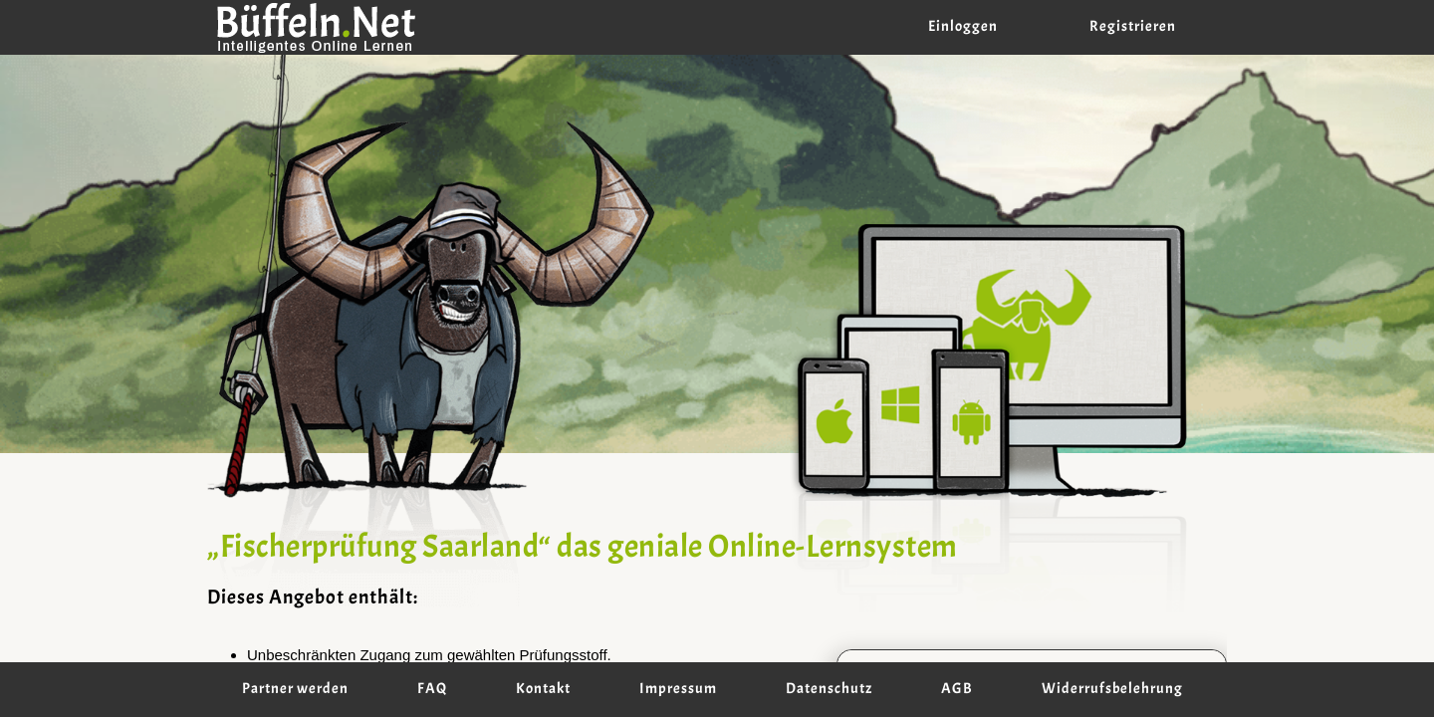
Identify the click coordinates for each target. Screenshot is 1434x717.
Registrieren (1132, 27)
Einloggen (963, 27)
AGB (957, 689)
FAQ (432, 689)
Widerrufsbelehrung (1112, 689)
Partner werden (295, 689)
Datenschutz (829, 689)
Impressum (678, 689)
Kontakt (543, 689)
